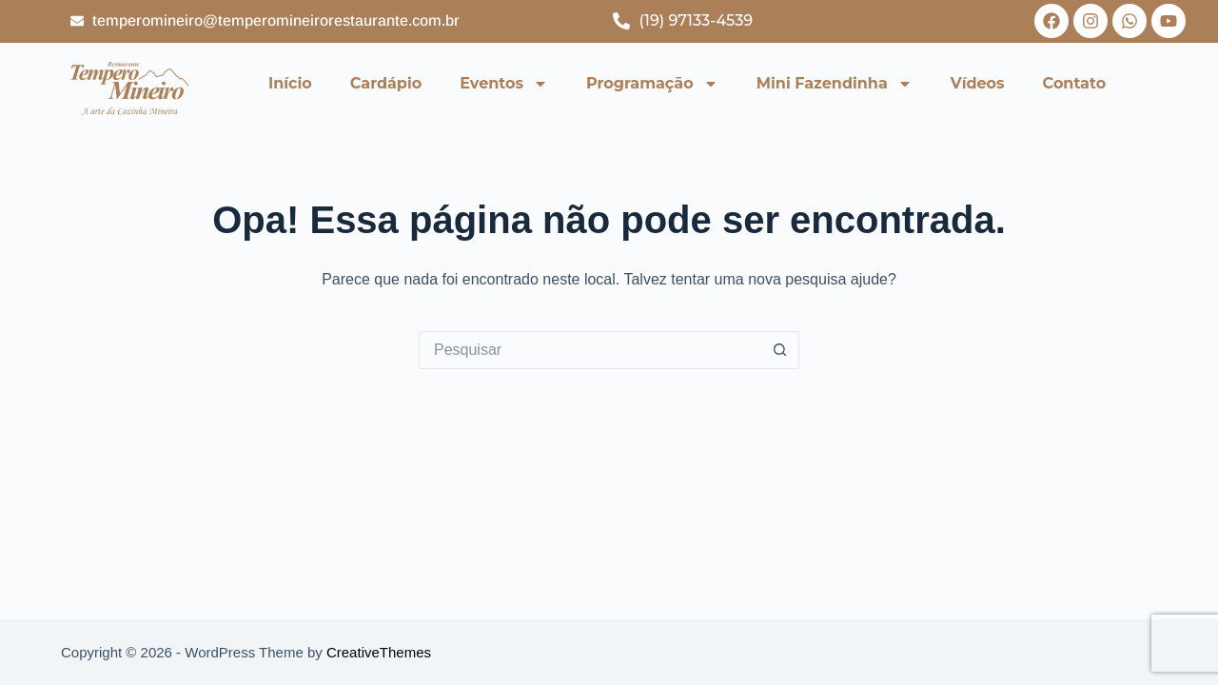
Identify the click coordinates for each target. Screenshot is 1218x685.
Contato (1075, 83)
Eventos (504, 84)
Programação (652, 84)
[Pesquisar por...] (590, 350)
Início (290, 83)
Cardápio (386, 83)
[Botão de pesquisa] (780, 350)
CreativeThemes (378, 652)
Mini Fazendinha (834, 84)
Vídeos (978, 83)
